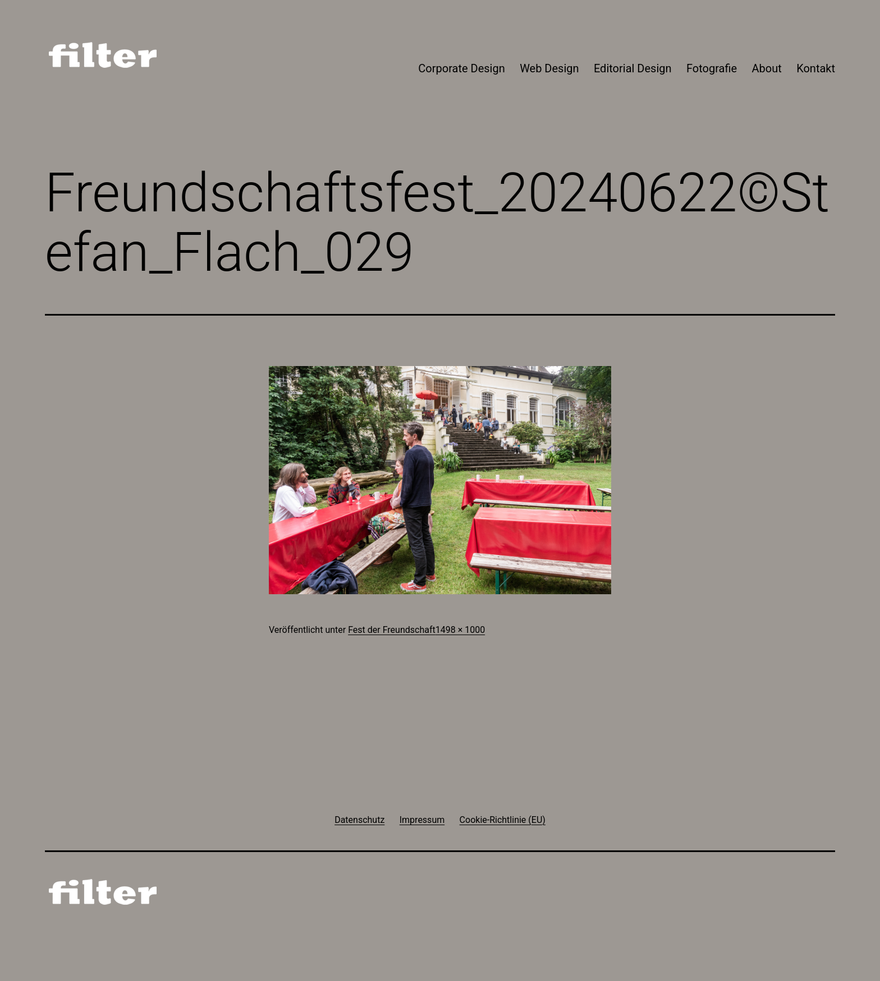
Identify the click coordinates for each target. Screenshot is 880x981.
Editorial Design (633, 68)
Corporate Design (461, 68)
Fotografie (711, 68)
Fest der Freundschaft (392, 629)
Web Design (549, 68)
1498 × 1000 (460, 629)
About (767, 68)
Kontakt (815, 68)
